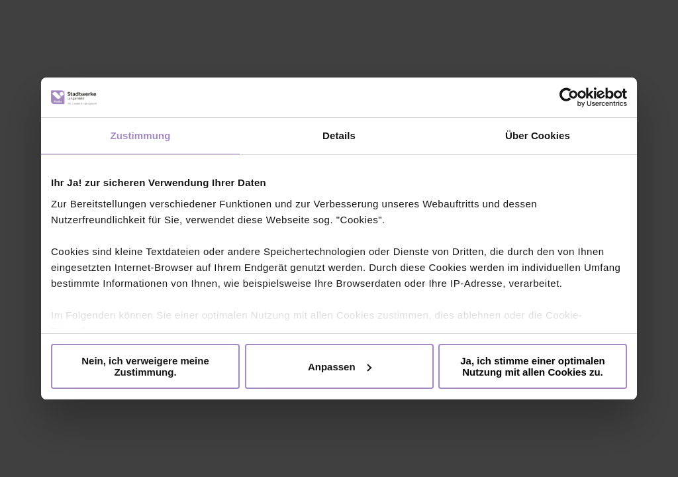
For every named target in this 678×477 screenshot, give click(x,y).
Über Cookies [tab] (537, 135)
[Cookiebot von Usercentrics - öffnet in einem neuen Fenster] (569, 97)
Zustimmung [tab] (141, 135)
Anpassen (339, 366)
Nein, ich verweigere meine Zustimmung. (145, 366)
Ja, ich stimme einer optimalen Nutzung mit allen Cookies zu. (532, 366)
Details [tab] (339, 135)
